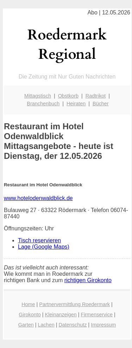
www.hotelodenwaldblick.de (38, 198)
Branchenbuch (43, 103)
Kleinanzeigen (60, 314)
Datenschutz (72, 325)
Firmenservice (97, 314)
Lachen (46, 325)
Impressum (103, 325)
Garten (26, 325)
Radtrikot (96, 96)
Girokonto (29, 314)
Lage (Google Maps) (43, 247)
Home (28, 304)
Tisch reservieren (39, 240)
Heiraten (76, 103)
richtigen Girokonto (88, 280)
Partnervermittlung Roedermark (74, 304)
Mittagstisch (37, 96)
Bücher (101, 103)
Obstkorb (68, 96)
